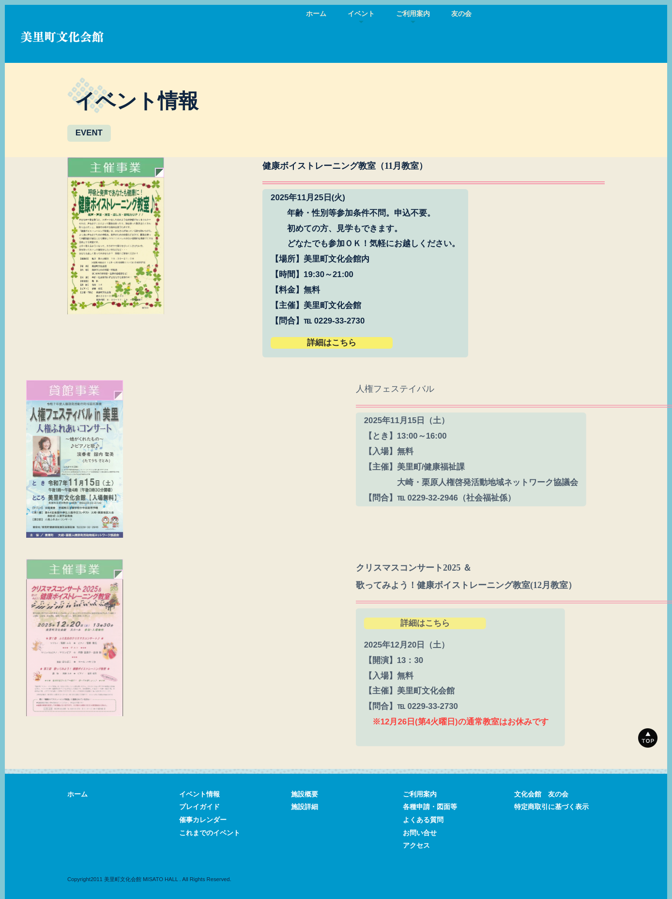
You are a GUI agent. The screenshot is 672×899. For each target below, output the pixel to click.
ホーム (316, 13)
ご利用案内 (420, 794)
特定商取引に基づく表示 (551, 807)
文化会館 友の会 (541, 794)
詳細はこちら (342, 342)
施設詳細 (304, 807)
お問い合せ (420, 833)
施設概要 (304, 794)
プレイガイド (199, 807)
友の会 (461, 13)
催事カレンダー (203, 820)
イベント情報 (199, 794)
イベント (361, 13)
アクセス (416, 845)
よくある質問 (423, 820)
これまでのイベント (209, 833)
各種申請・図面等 (430, 807)
